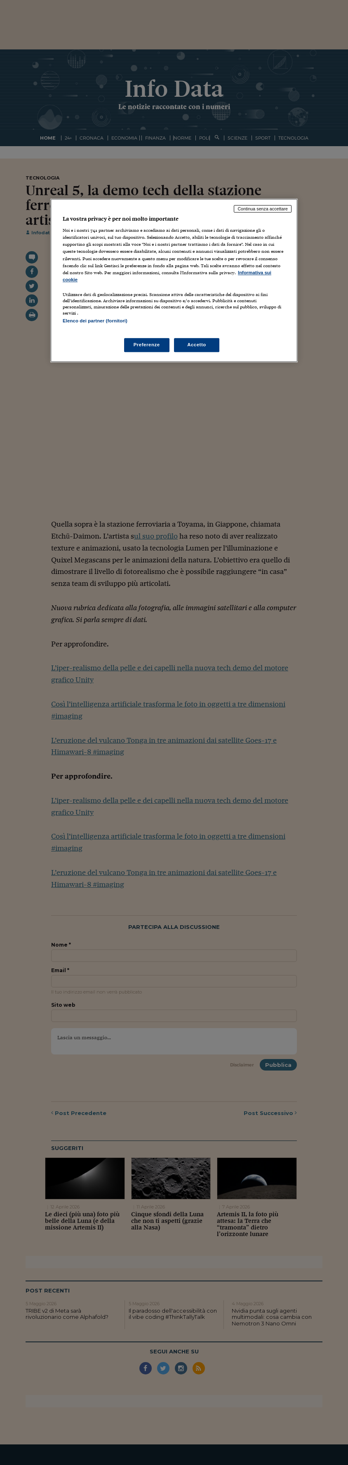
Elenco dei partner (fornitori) (95, 320)
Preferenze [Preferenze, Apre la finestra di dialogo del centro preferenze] (147, 344)
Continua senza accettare (262, 208)
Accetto (196, 344)
